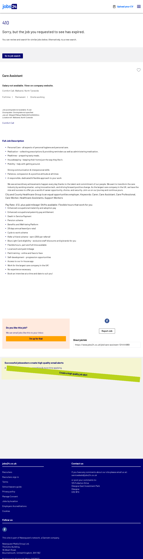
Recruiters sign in (10, 477)
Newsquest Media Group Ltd (15, 543)
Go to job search (12, 56)
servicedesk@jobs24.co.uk (84, 475)
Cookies (6, 511)
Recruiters (7, 472)
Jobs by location (10, 501)
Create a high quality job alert (68, 373)
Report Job (107, 331)
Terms (5, 481)
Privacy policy (8, 491)
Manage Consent (10, 496)
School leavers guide (12, 486)
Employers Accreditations (14, 506)
